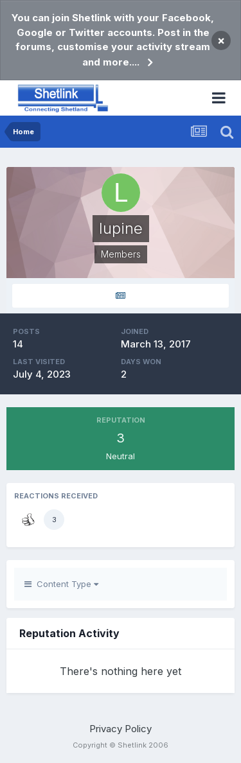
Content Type (61, 584)
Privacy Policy (120, 729)
